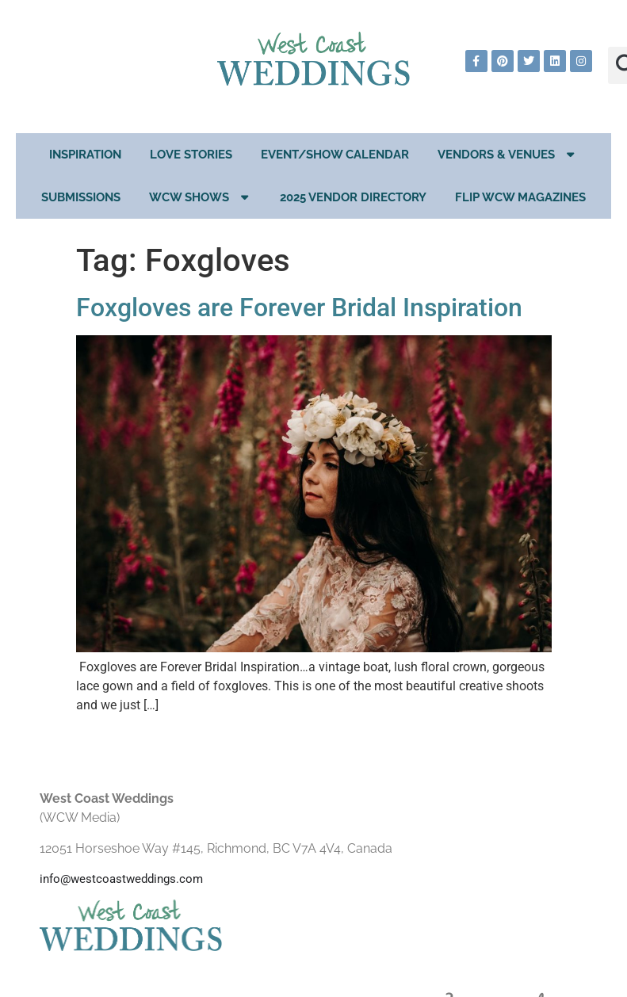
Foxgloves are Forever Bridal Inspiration (299, 307)
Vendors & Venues (508, 154)
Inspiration (85, 154)
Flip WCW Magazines (520, 197)
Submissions (80, 197)
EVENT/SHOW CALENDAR (335, 154)
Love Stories (191, 154)
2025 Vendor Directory (353, 197)
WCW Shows (200, 197)
